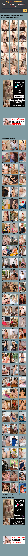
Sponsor (11, 4)
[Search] (14, 10)
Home (4, 4)
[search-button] (25, 10)
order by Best (21, 4)
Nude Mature (14, 1)
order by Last (14, 6)
